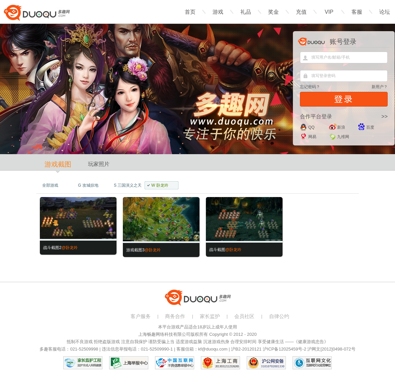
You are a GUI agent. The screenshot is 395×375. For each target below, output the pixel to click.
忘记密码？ (310, 86)
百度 (370, 127)
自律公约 (279, 316)
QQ (311, 127)
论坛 (384, 12)
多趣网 (37, 13)
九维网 (343, 136)
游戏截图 (58, 164)
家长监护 (210, 316)
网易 (312, 136)
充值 (301, 12)
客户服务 (141, 316)
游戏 (218, 12)
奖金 (273, 12)
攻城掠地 (88, 185)
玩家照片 (98, 164)
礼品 (245, 12)
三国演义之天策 (125, 186)
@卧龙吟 (70, 247)
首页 (190, 12)
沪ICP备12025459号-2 (284, 349)
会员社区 (244, 316)
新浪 (341, 127)
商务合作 (175, 316)
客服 (356, 12)
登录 (344, 99)
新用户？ (380, 86)
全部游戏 (50, 185)
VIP (329, 12)
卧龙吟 (159, 185)
